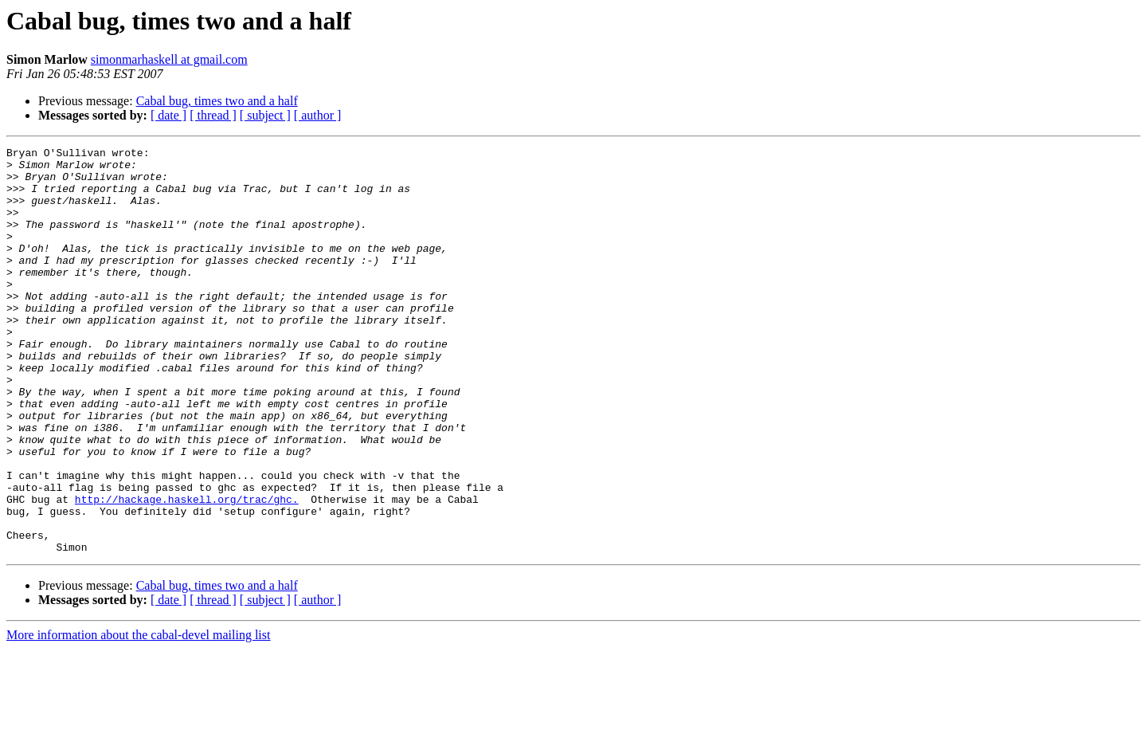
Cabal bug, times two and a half (217, 101)
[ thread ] (213, 115)
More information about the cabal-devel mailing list (138, 716)
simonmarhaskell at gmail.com (169, 59)
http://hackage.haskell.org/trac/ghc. (187, 570)
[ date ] (168, 115)
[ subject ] (265, 115)
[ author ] (318, 115)
